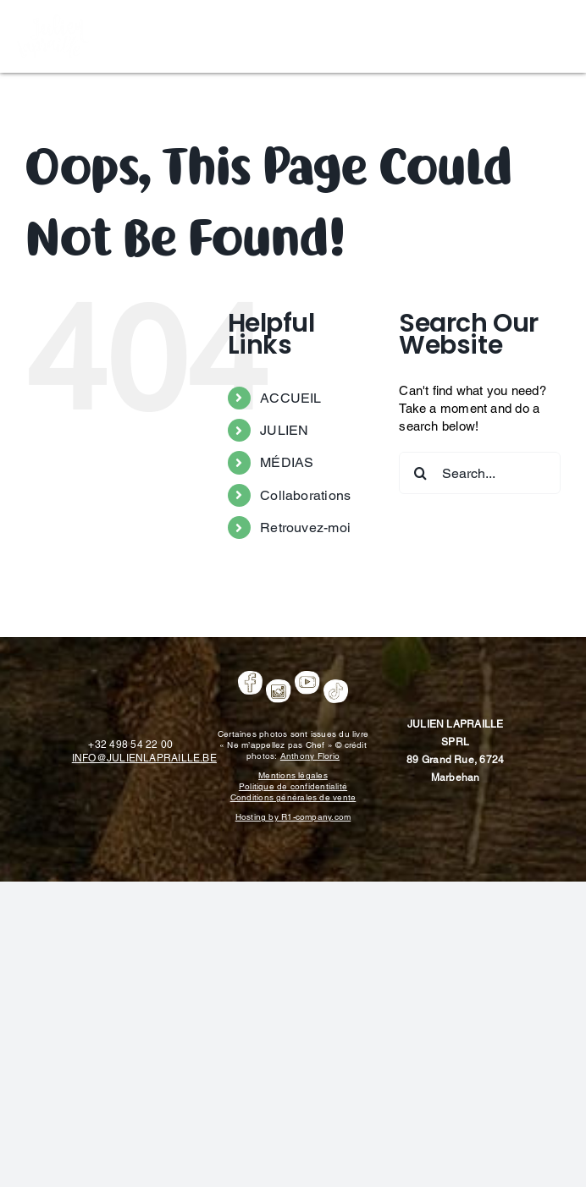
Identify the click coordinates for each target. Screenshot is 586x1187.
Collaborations (305, 495)
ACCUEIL (291, 398)
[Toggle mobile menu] (560, 34)
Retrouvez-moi (305, 527)
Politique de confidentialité (293, 786)
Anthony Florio (310, 755)
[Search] (420, 473)
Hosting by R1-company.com (293, 816)
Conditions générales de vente (293, 797)
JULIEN (284, 430)
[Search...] (480, 473)
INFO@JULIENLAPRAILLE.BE (144, 758)
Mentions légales (293, 775)
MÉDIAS (286, 462)
